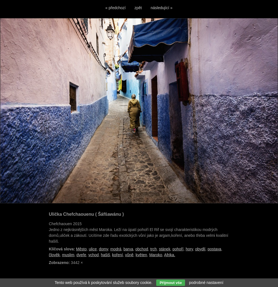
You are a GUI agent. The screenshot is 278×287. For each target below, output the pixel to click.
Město (81, 249)
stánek (164, 249)
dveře (81, 255)
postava (214, 249)
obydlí (200, 249)
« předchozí (115, 8)
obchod (141, 249)
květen (141, 255)
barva (128, 249)
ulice (93, 249)
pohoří (178, 249)
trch (153, 249)
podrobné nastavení (206, 282)
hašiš (105, 255)
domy (103, 249)
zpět (138, 8)
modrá (116, 249)
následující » (162, 8)
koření (117, 255)
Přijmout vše (171, 283)
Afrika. (169, 255)
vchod (93, 255)
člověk (54, 255)
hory (189, 249)
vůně (129, 255)
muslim (68, 255)
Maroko (155, 255)
